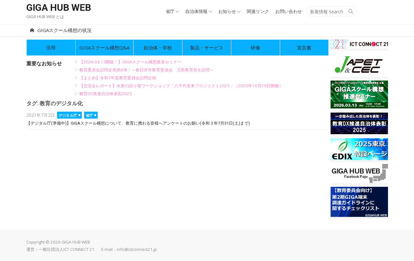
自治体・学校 (157, 47)
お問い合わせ (288, 11)
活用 (51, 47)
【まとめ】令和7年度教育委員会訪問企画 (117, 78)
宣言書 (304, 47)
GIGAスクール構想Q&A (104, 47)
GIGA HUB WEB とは (45, 16)
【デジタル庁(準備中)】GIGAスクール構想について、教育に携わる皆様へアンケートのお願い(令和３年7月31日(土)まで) (138, 123)
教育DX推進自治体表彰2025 (105, 93)
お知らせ (227, 11)
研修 (255, 47)
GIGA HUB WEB (58, 7)
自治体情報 (196, 11)
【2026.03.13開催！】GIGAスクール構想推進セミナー (130, 62)
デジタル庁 (68, 115)
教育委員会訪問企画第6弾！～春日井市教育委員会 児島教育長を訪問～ (146, 70)
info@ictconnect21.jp (137, 249)
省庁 (170, 11)
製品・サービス (206, 47)
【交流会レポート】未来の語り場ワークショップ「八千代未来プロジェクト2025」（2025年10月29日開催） (181, 85)
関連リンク (258, 11)
